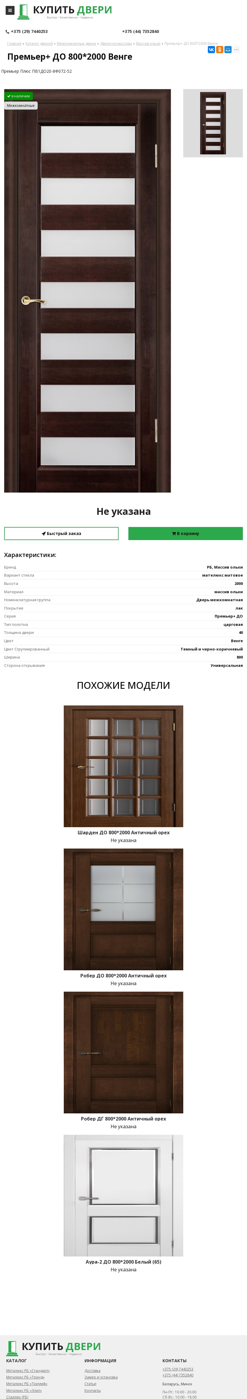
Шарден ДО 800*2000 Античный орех (124, 832)
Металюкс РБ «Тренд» (25, 1377)
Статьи (90, 1383)
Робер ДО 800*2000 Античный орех (123, 975)
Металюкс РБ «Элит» (24, 1390)
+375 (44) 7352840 (140, 31)
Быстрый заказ (61, 533)
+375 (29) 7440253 (27, 32)
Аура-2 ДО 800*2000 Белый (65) (123, 1261)
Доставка (93, 1370)
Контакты (93, 1390)
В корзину (185, 533)
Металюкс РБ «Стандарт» (28, 1370)
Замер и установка (101, 1377)
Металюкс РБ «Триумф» (26, 1383)
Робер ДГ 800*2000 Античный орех (123, 1118)
